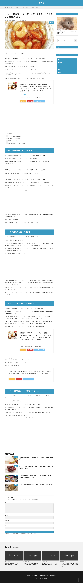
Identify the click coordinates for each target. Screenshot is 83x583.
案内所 (41, 3)
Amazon (23, 101)
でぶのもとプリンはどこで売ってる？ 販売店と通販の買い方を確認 (14, 564)
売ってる (21, 20)
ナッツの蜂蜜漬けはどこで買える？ (14, 136)
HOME (7, 7)
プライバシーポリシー (43, 575)
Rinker (25, 94)
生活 (60, 69)
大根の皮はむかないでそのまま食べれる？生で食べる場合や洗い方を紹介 (36, 458)
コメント (7, 502)
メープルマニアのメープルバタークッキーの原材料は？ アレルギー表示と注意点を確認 (69, 565)
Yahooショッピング (40, 101)
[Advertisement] (29, 120)
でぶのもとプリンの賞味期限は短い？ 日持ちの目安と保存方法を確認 (32, 564)
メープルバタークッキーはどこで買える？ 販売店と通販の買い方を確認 (50, 564)
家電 (60, 65)
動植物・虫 (61, 62)
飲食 (11, 7)
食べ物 (24, 20)
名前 (6, 515)
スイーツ (18, 20)
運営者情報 (34, 575)
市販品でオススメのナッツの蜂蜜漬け (14, 141)
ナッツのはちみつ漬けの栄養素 (13, 138)
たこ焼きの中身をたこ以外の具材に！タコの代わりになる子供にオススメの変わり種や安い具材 (36, 476)
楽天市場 (30, 101)
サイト (6, 525)
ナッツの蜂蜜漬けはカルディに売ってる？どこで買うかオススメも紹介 (26, 7)
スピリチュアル (62, 59)
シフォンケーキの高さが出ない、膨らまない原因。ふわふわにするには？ (36, 485)
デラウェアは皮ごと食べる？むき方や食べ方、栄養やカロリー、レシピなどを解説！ (36, 467)
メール (7, 520)
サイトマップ (53, 575)
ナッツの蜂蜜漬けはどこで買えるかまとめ (15, 143)
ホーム (28, 575)
